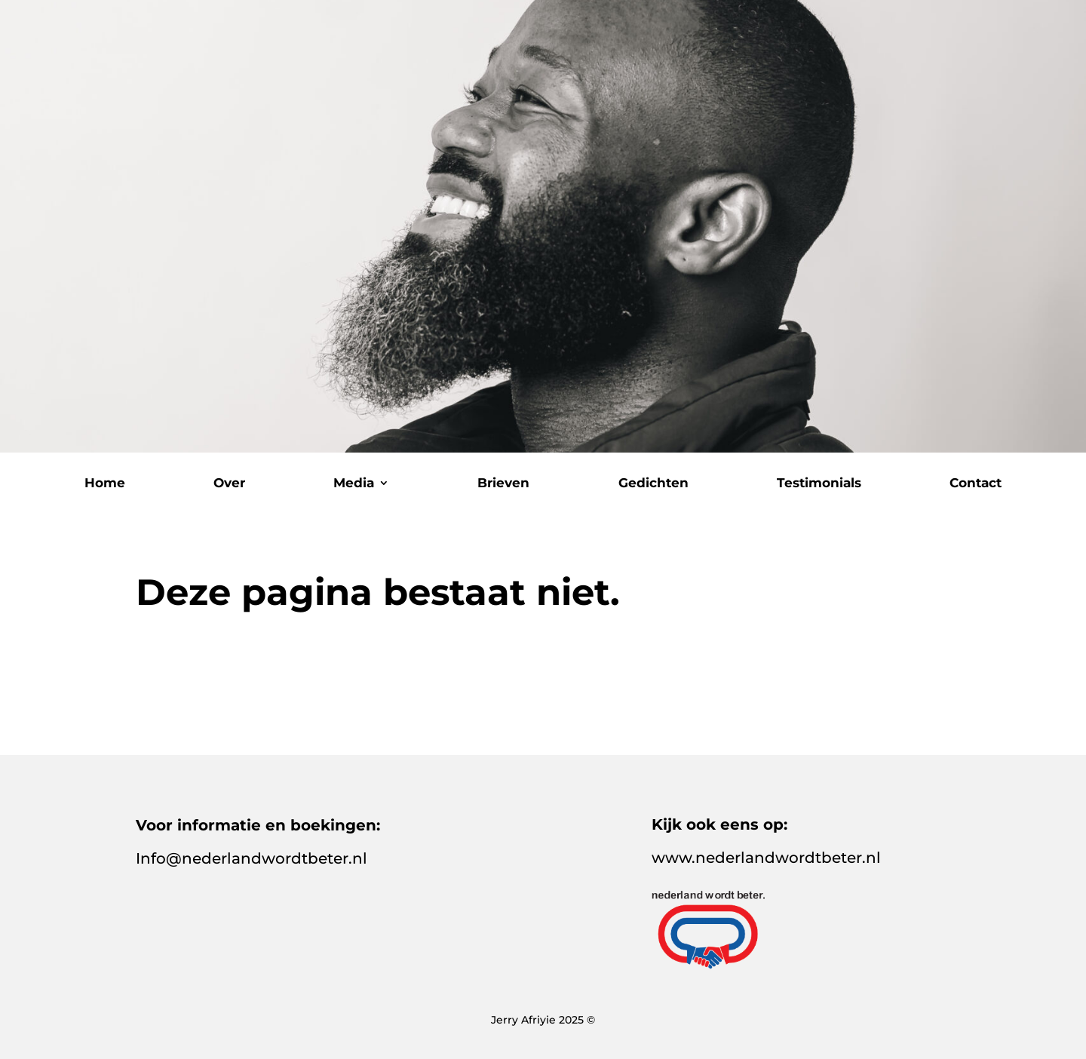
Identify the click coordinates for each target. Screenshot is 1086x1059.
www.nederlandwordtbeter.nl (766, 858)
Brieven (503, 483)
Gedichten (653, 483)
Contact (975, 483)
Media (353, 483)
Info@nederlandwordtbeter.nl (251, 858)
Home (104, 483)
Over (229, 483)
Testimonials (819, 483)
